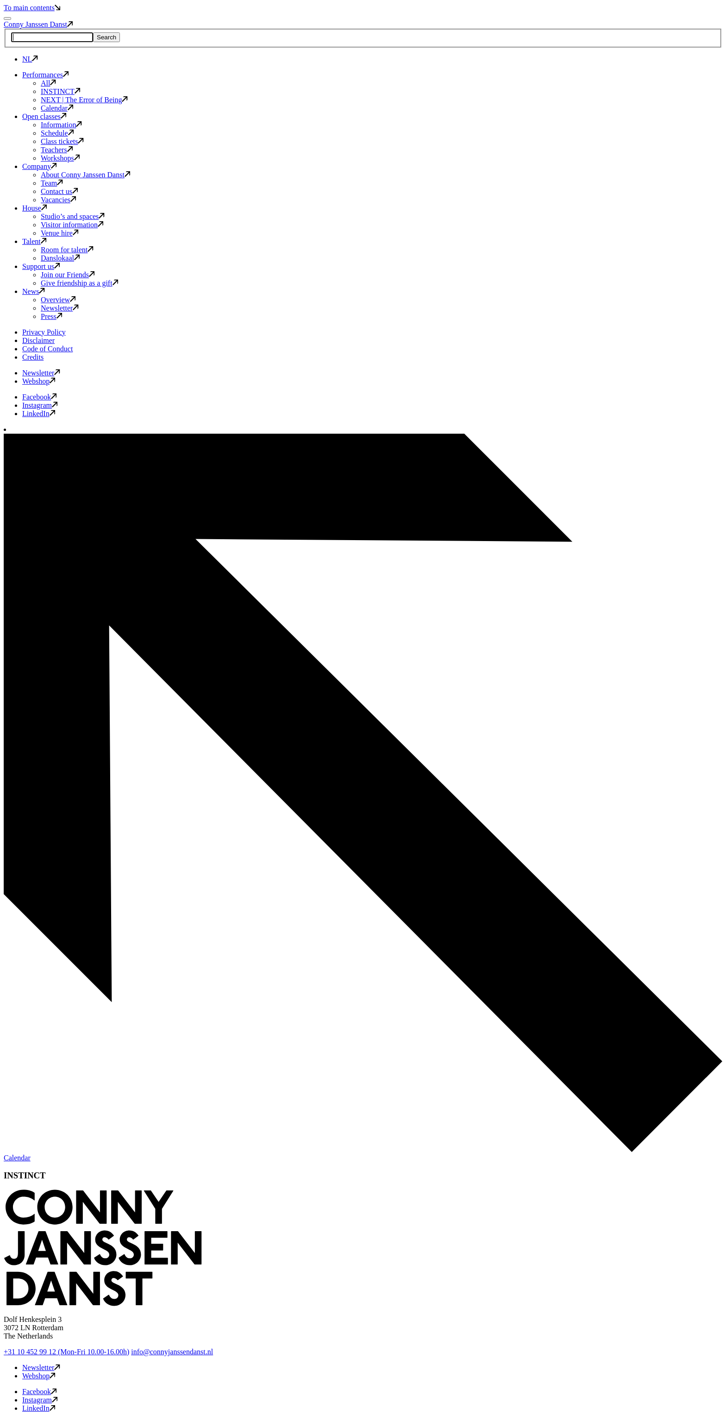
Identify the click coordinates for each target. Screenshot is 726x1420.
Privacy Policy (44, 332)
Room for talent (67, 250)
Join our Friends (67, 275)
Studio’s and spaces (73, 216)
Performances (45, 75)
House (34, 208)
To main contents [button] (32, 8)
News (33, 291)
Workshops (60, 158)
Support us (41, 266)
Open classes (44, 116)
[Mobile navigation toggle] (7, 18)
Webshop (38, 381)
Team (52, 183)
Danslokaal (60, 258)
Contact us (59, 191)
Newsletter (60, 308)
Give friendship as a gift (79, 283)
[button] (103, 1304)
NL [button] (30, 59)
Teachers (57, 150)
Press (51, 316)
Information (61, 125)
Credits (33, 357)
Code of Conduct (47, 349)
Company (39, 166)
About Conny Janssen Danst (85, 175)
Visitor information (72, 225)
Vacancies (58, 200)
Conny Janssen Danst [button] (38, 24)
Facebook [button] (39, 397)
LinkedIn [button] (38, 413)
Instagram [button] (39, 405)
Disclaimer (38, 340)
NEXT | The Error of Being (84, 100)
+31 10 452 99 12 (66, 1352)
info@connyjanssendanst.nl (172, 1352)
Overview (58, 300)
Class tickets (62, 141)
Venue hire (59, 233)
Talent (34, 241)
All (48, 83)
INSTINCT (60, 91)
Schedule (57, 133)
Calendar (57, 108)
